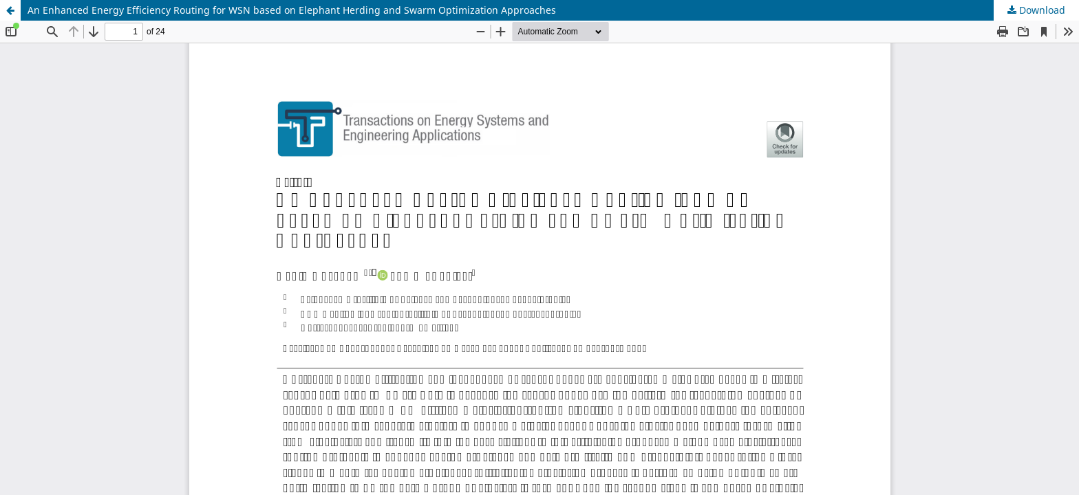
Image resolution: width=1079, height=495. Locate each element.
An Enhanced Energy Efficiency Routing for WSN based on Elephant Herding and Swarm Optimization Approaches (292, 9)
